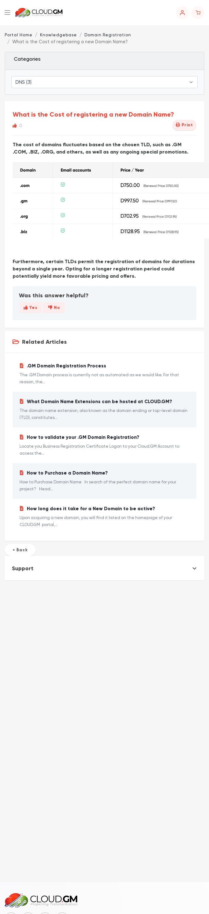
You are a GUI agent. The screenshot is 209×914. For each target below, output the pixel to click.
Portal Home (18, 35)
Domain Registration (107, 35)
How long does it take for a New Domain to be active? (104, 517)
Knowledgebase (58, 35)
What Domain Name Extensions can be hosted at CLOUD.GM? (104, 410)
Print (184, 125)
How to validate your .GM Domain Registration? (104, 445)
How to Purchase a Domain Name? (104, 481)
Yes (31, 307)
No (54, 307)
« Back (20, 550)
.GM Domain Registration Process (104, 374)
